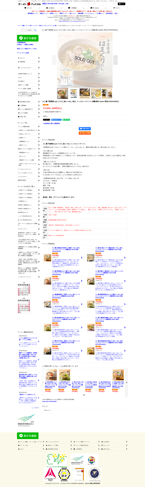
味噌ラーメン (54, 13)
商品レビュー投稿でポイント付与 (26, 48)
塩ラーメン (73, 13)
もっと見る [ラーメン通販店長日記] (35, 407)
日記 (116, 13)
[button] (54, 60)
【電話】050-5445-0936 (49, 3)
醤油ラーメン (44, 13)
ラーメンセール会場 (23, 53)
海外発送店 (109, 13)
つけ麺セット (100, 13)
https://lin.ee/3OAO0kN (49, 401)
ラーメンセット (89, 13)
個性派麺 (80, 13)
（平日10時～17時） (63, 3)
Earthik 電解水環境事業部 (92, 483)
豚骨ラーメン (64, 13)
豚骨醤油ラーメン (33, 13)
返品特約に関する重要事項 (51, 123)
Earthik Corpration (78, 483)
